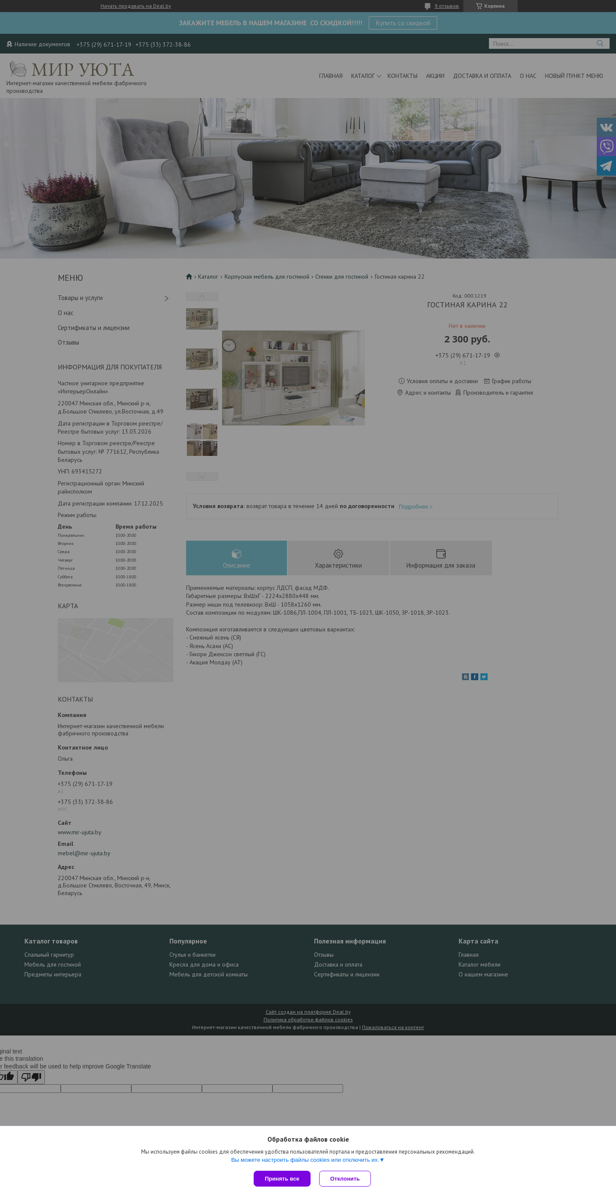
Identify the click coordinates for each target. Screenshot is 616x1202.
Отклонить (345, 1178)
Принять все (282, 1178)
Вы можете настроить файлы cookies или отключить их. (305, 1160)
